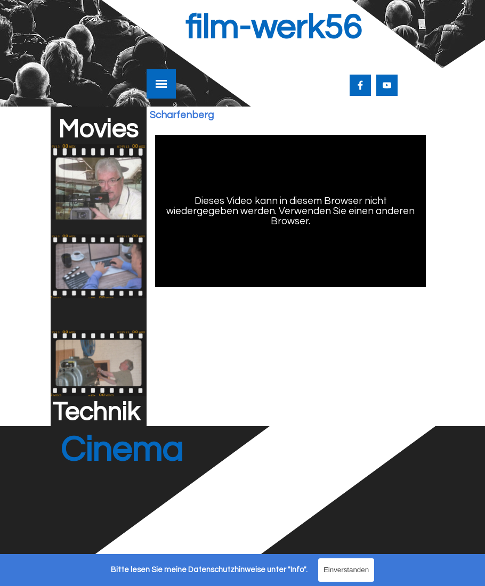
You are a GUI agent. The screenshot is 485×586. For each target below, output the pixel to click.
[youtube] (387, 85)
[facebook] (360, 85)
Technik (96, 413)
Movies (98, 130)
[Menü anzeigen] (161, 84)
